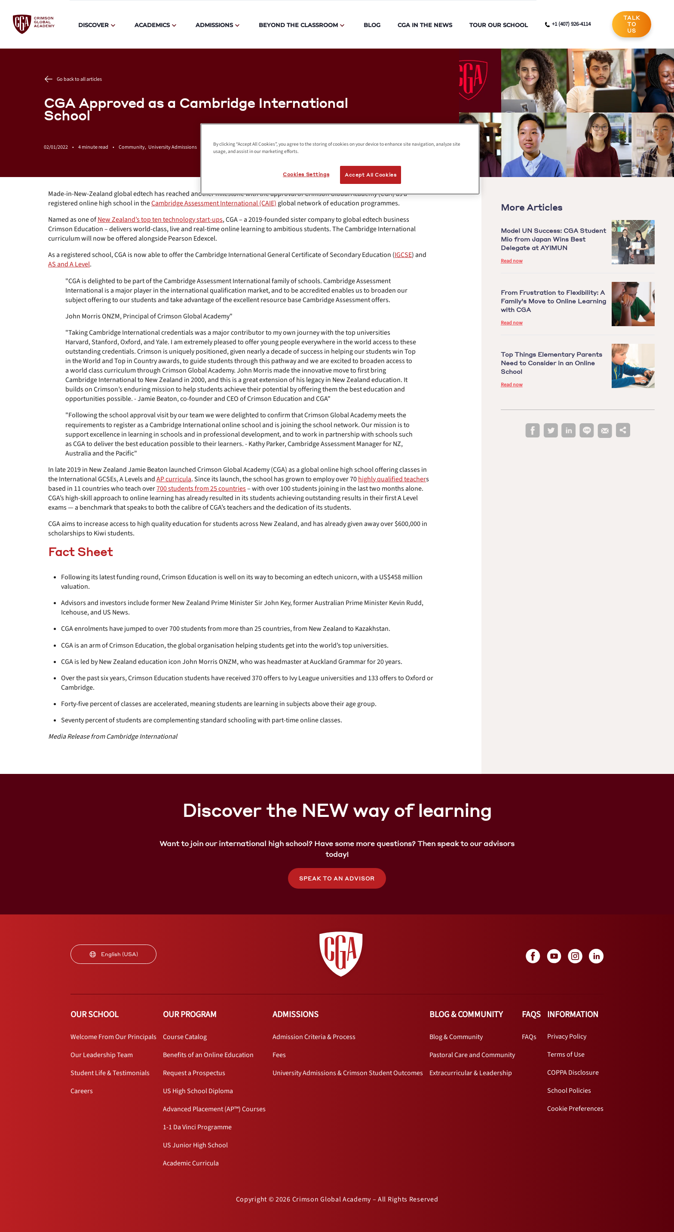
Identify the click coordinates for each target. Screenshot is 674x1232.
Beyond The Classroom (298, 24)
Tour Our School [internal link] (498, 24)
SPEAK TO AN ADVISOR (337, 878)
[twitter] (550, 430)
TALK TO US (631, 24)
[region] (340, 159)
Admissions (214, 24)
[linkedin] (568, 430)
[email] (604, 431)
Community (133, 147)
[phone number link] (568, 24)
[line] (586, 430)
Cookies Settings (306, 174)
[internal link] (631, 24)
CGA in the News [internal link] (425, 24)
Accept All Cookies (370, 174)
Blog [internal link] (372, 24)
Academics (152, 24)
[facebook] (532, 430)
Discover (93, 24)
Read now (512, 261)
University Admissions (172, 147)
